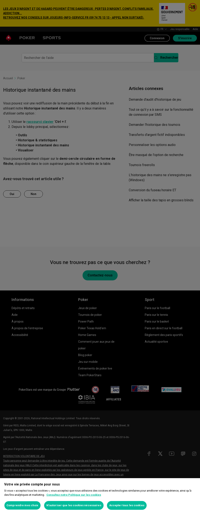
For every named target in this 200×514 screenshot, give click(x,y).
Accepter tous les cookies (126, 505)
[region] (100, 496)
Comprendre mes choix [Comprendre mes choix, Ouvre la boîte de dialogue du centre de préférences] (22, 505)
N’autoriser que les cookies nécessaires (73, 505)
